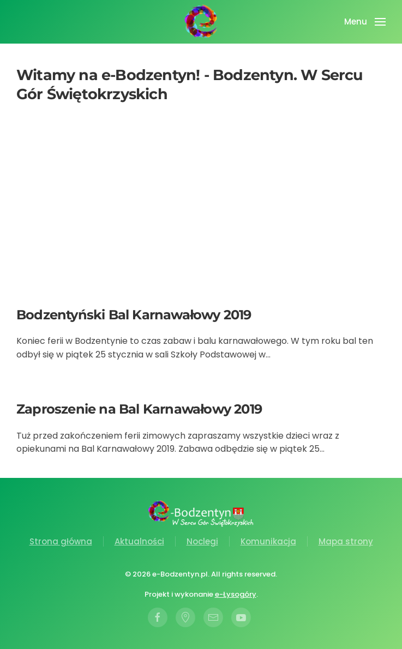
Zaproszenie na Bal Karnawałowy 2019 (139, 409)
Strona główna (60, 541)
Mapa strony (346, 541)
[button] (365, 21)
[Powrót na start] (201, 22)
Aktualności (139, 541)
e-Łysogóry (235, 594)
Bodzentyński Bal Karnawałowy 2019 (133, 315)
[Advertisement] (201, 207)
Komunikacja (268, 541)
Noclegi (202, 541)
